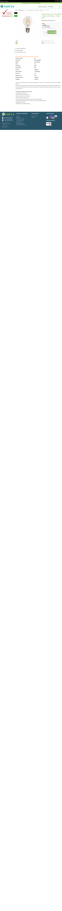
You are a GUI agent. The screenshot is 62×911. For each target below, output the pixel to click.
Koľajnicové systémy (6, 114)
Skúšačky (3, 580)
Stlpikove (4, 307)
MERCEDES (4, 713)
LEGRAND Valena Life (6, 433)
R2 (3, 745)
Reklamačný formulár (20, 904)
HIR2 (4, 619)
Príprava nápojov (6, 791)
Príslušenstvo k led (5, 276)
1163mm (5, 201)
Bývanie (3, 829)
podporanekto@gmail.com (8, 901)
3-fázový (3, 116)
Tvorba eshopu (5, 906)
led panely (4, 319)
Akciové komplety (5, 99)
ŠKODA (3, 682)
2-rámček (4, 421)
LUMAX (3, 549)
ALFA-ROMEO (4, 701)
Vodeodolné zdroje (5, 266)
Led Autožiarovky (5, 592)
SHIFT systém (4, 128)
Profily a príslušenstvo (7, 242)
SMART (3, 551)
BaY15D (4, 631)
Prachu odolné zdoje (6, 259)
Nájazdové (4, 309)
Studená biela (6, 143)
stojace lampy (4, 329)
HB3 (4, 614)
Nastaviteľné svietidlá (6, 104)
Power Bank (5, 846)
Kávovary (4, 788)
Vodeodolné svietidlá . (6, 102)
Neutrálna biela (6, 140)
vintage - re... (42, 10)
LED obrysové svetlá (5, 670)
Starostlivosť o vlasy (6, 817)
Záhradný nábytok (5, 774)
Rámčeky (4, 365)
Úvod (26, 10)
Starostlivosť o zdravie (7, 820)
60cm (4, 174)
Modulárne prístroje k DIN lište (7, 578)
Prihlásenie (2, 1)
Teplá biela (5, 138)
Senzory (3, 290)
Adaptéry (3, 725)
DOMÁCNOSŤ (4, 779)
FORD (3, 687)
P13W (4, 655)
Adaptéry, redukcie (5, 295)
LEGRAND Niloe (5, 459)
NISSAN (3, 699)
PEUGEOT (4, 684)
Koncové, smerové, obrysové (7, 747)
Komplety (4, 237)
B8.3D (4, 754)
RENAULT (4, 696)
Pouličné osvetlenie (5, 24)
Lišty (3, 583)
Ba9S (4, 636)
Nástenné (4, 305)
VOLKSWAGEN (5, 679)
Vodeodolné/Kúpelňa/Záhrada (8, 297)
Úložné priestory (5, 858)
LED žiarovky (4, 15)
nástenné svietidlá (5, 334)
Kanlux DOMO (4, 430)
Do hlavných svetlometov (6, 595)
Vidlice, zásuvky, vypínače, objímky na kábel (7, 574)
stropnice (4, 338)
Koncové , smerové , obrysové (7, 626)
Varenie (4, 793)
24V (3, 232)
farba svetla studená (7, 215)
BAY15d (4, 762)
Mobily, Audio (4, 834)
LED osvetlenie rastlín (6, 12)
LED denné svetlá (5, 667)
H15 (4, 612)
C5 (3, 752)
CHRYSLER (4, 706)
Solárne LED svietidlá (6, 300)
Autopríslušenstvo (4, 590)
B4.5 (4, 638)
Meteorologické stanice (7, 803)
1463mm (5, 203)
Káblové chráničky (5, 568)
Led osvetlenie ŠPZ (5, 672)
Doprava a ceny (34, 897)
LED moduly (4, 92)
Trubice (3, 133)
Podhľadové (6, 39)
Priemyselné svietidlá (6, 27)
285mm (5, 191)
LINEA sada (4, 126)
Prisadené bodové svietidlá (7, 109)
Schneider (4, 522)
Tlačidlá (3, 358)
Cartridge (3, 866)
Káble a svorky (5, 244)
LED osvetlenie (4, 10)
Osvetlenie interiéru (5, 314)
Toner (3, 863)
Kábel (3, 875)
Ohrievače (5, 798)
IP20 (4, 208)
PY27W (4, 629)
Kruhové (4, 41)
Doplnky (3, 769)
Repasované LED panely (6, 85)
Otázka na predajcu (19, 50)
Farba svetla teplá (5, 32)
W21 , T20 (5, 643)
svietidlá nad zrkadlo (6, 341)
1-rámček (4, 368)
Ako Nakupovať (19, 902)
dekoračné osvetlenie (6, 331)
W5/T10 (4, 648)
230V (4, 288)
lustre (3, 343)
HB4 (4, 617)
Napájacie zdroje (5, 256)
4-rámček (4, 426)
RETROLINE (4, 486)
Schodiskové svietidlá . (6, 111)
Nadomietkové (4, 554)
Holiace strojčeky (6, 808)
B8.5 (4, 646)
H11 (4, 609)
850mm (5, 198)
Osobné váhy (5, 815)
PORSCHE (4, 716)
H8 (3, 607)
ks (46, 32)
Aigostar (4, 121)
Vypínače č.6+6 (5, 399)
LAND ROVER (4, 711)
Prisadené (5, 36)
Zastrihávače (5, 810)
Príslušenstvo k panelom (6, 82)
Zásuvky (3, 351)
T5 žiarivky (5, 184)
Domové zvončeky (5, 849)
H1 (3, 597)
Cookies (32, 898)
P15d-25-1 (5, 624)
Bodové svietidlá (5, 97)
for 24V (3, 728)
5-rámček (4, 428)
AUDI (3, 675)
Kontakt (17, 897)
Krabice (3, 360)
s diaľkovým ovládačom (7, 283)
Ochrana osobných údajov (20, 905)
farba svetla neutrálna (7, 213)
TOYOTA (3, 718)
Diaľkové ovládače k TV (6, 832)
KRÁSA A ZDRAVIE (5, 805)
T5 (3, 641)
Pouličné (3, 312)
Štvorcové (5, 34)
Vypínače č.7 (5, 401)
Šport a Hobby (4, 878)
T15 (4, 658)
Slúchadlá (5, 839)
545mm (5, 196)
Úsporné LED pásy (5, 227)
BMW (3, 677)
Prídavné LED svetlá (5, 665)
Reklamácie (18, 898)
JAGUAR (4, 708)
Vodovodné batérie (5, 856)
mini (4, 285)
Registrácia (6, 1)
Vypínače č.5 (5, 380)
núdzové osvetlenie (5, 326)
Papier (3, 868)
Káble (3, 566)
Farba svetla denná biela (6, 65)
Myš (2, 871)
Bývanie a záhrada (4, 771)
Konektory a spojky (6, 247)
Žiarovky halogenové (6, 660)
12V (3, 230)
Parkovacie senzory (5, 723)
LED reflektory (4, 17)
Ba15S (4, 653)
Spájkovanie (5, 254)
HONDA (3, 689)
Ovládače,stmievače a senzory (8, 249)
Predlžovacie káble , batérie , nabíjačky (7, 824)
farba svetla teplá (6, 210)
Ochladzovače (5, 781)
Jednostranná (5, 145)
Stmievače (4, 278)
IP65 (4, 218)
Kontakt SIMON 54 (5, 348)
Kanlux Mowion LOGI (6, 392)
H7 (3, 740)
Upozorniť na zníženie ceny (21, 48)
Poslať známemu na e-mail (20, 52)
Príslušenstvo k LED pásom (7, 239)
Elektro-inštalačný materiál (6, 346)
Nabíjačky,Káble (5, 844)
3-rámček (4, 370)
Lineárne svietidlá (5, 131)
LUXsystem (5, 123)
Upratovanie (5, 786)
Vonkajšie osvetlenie (6, 302)
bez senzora (4, 22)
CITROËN (4, 704)
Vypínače (4, 353)
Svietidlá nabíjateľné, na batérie (7, 317)
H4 (3, 602)
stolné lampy (4, 336)
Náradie (3, 851)
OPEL (3, 694)
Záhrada (3, 827)
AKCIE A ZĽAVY (4, 880)
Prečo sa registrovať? (20, 901)
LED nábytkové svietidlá (6, 94)
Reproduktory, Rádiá (6, 837)
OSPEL (3, 546)
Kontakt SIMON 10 (5, 488)
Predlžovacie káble (5, 571)
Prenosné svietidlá (5, 273)
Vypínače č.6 (5, 382)
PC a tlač (3, 861)
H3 (3, 600)
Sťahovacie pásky (5, 585)
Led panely (4, 29)
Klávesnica (4, 873)
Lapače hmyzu (5, 800)
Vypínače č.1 (5, 377)
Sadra (3, 587)
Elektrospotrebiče (5, 776)
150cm (4, 155)
